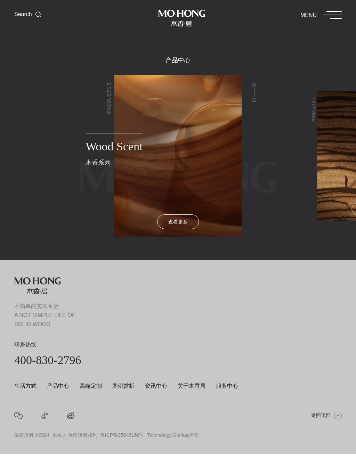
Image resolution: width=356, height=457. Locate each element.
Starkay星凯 (186, 435)
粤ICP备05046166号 (122, 435)
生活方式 (25, 386)
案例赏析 (123, 386)
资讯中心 (156, 386)
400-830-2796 (47, 360)
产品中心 (58, 386)
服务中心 (227, 386)
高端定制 (91, 386)
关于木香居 (191, 386)
